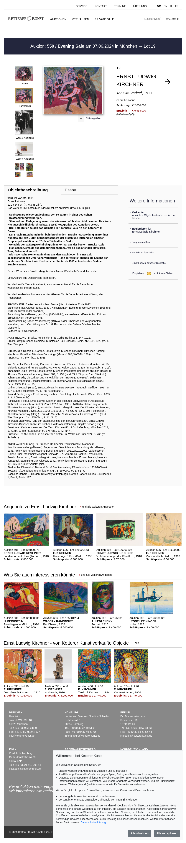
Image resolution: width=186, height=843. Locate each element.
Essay (70, 190)
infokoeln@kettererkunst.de (25, 768)
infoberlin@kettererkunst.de (136, 735)
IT (171, 6)
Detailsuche (172, 19)
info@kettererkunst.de (21, 735)
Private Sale (104, 19)
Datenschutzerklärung (93, 822)
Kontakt (101, 6)
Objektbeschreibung (28, 190)
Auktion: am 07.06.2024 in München (84, 46)
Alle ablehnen (140, 833)
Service (81, 6)
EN (165, 6)
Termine (120, 6)
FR (177, 6)
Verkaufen (80, 19)
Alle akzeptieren (166, 833)
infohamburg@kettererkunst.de (82, 735)
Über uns (140, 6)
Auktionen (58, 19)
